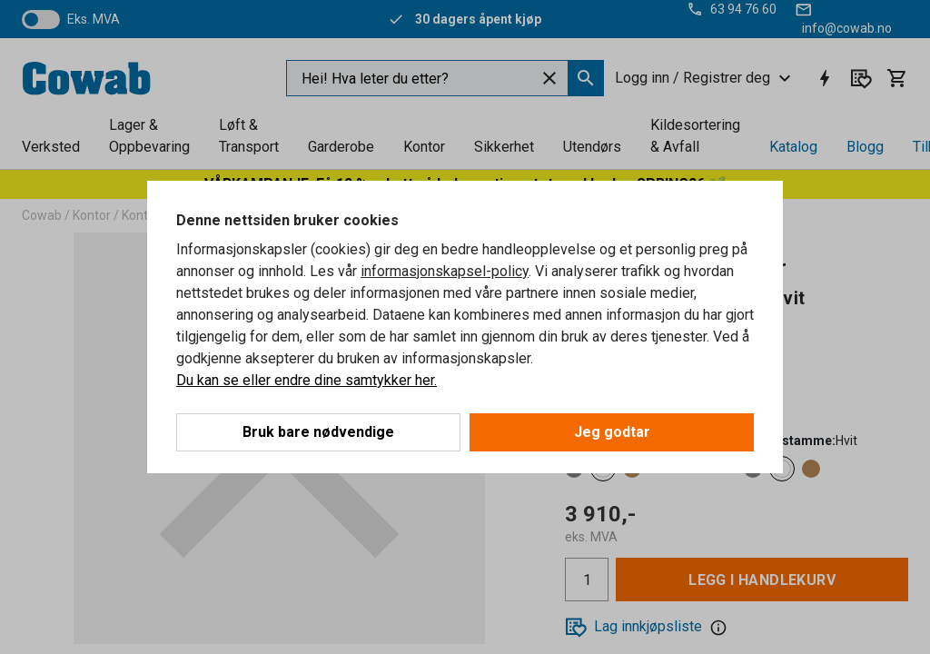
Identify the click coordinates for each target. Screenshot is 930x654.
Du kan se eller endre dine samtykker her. (306, 380)
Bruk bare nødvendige (318, 432)
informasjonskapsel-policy (445, 271)
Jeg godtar (612, 432)
